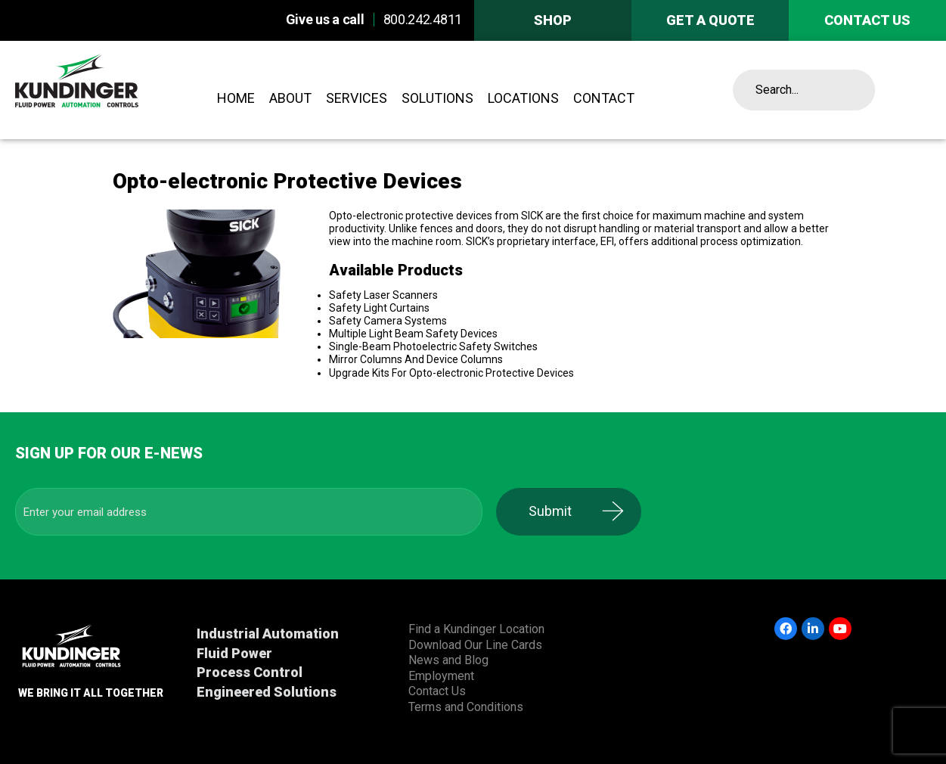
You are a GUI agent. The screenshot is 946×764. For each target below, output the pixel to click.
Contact (603, 98)
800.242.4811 (422, 19)
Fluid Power (234, 653)
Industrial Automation (268, 633)
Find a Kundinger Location (476, 629)
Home (236, 98)
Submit (560, 511)
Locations (523, 98)
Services (356, 98)
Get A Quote (710, 20)
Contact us (867, 20)
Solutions (437, 98)
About (290, 98)
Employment (441, 676)
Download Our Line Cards (475, 645)
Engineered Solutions (267, 692)
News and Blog (448, 660)
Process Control (249, 672)
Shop (553, 20)
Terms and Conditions (465, 707)
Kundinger (109, 90)
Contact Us (437, 691)
